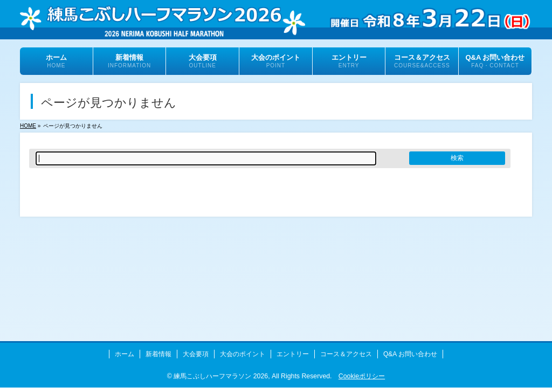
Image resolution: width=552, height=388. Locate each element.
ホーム (124, 354)
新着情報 (158, 354)
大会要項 (196, 354)
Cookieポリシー (362, 376)
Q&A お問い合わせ (410, 354)
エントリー (293, 354)
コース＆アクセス (346, 354)
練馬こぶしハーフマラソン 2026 (221, 376)
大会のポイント (242, 354)
